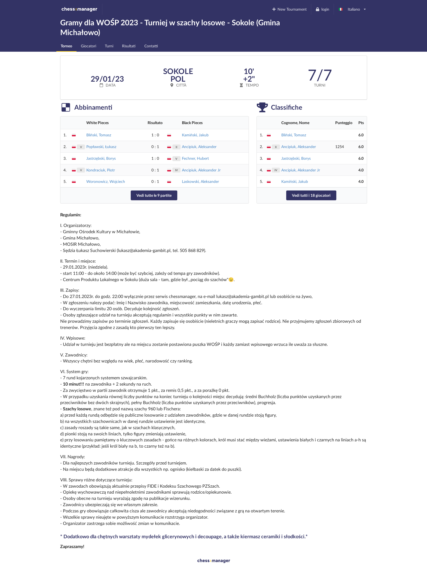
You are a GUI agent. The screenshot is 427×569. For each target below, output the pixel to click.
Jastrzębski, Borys (101, 158)
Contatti (151, 46)
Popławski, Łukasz (101, 146)
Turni (109, 46)
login (322, 9)
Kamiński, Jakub (195, 135)
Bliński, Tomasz (98, 135)
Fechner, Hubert (195, 158)
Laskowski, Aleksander (200, 181)
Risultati (129, 46)
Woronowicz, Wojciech (105, 181)
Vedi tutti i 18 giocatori (311, 195)
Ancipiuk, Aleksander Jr (201, 170)
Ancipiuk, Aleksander (199, 146)
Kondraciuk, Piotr (100, 170)
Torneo (66, 46)
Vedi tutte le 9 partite (154, 195)
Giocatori (88, 46)
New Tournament (289, 9)
